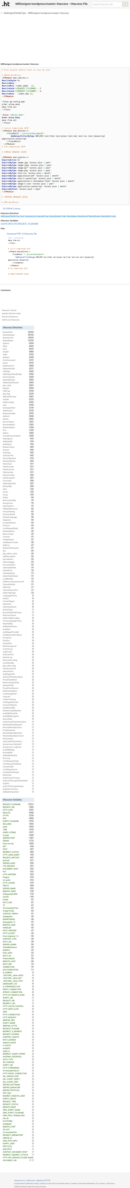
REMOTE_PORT (18, 1126)
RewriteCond (83, 216)
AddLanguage (18, 562)
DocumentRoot (18, 564)
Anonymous (18, 503)
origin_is (18, 1051)
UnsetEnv (18, 629)
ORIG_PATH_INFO (18, 1140)
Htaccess (30, 1180)
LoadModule (18, 578)
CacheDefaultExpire (18, 772)
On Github (7, 208)
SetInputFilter (18, 685)
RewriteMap (18, 623)
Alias (18, 489)
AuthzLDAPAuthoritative (18, 677)
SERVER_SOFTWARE (18, 1084)
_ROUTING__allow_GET (18, 978)
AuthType (18, 452)
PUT (18, 871)
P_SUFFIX (18, 1045)
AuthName (18, 444)
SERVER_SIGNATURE (18, 1087)
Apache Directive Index (11, 313)
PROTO (18, 885)
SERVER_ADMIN (18, 944)
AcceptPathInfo (18, 522)
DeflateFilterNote (18, 626)
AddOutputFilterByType (15, 13)
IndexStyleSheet (18, 567)
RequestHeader (18, 413)
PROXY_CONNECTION (18, 989)
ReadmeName (18, 531)
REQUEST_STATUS (18, 1104)
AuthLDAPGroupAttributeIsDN (18, 780)
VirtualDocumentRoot (18, 436)
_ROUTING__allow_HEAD (18, 975)
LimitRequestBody (18, 528)
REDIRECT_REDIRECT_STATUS (18, 1154)
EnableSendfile (18, 707)
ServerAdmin (18, 671)
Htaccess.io (19, 1180)
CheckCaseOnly (18, 668)
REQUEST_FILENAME (28, 224)
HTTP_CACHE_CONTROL (18, 1006)
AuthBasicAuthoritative (18, 635)
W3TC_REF (18, 964)
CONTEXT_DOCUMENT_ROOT (18, 1152)
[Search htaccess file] (107, 4)
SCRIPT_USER (18, 1143)
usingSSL (18, 1048)
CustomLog (18, 649)
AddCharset (18, 410)
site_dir (18, 1118)
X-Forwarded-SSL (18, 1132)
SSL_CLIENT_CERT (18, 1082)
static (18, 826)
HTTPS (18, 815)
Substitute (18, 604)
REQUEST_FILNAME (18, 1028)
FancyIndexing (18, 511)
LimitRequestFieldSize (18, 764)
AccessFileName (18, 705)
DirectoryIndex (18, 377)
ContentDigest (18, 601)
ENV (18, 818)
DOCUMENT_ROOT (18, 868)
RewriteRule (106, 216)
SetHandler (18, 486)
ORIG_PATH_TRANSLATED (18, 1115)
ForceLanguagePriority (18, 621)
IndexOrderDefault (18, 576)
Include (18, 399)
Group (18, 494)
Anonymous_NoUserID (18, 744)
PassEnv (18, 640)
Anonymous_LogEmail (18, 747)
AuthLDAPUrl (18, 654)
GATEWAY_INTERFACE (18, 1056)
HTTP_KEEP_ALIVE (18, 1009)
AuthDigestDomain (18, 702)
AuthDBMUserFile (18, 713)
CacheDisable (18, 663)
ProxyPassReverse (18, 688)
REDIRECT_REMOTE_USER (18, 1096)
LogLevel (18, 696)
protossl (18, 860)
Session (18, 450)
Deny (22, 216)
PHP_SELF (18, 1093)
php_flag (18, 393)
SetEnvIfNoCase (18, 396)
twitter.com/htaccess (11, 320)
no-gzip (18, 835)
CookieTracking (18, 699)
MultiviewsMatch (18, 691)
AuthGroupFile (18, 478)
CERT (18, 1011)
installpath (18, 1124)
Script (113, 216)
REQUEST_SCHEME (18, 1034)
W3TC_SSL (18, 941)
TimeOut (18, 536)
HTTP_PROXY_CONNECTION (18, 1073)
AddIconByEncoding (18, 618)
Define (18, 497)
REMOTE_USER (18, 925)
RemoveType (18, 534)
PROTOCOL (18, 1146)
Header (18, 351)
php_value (18, 385)
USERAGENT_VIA (18, 983)
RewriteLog (18, 657)
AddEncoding (18, 402)
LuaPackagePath (18, 693)
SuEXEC (18, 783)
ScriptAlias (18, 643)
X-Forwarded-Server (18, 1070)
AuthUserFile (18, 455)
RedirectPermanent (18, 548)
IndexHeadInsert (18, 607)
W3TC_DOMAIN (18, 1039)
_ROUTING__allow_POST (18, 981)
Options (18, 343)
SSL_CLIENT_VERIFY (18, 1079)
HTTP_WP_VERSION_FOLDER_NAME (18, 1158)
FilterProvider (18, 466)
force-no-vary (18, 843)
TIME (18, 829)
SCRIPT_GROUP (18, 1098)
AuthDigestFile (18, 674)
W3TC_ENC (18, 902)
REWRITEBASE (18, 919)
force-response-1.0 (18, 936)
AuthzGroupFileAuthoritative (18, 721)
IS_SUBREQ (18, 972)
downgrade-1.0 (18, 922)
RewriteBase (72, 216)
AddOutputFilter (18, 483)
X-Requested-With (18, 894)
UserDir (18, 598)
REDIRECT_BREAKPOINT (18, 1135)
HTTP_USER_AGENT (18, 854)
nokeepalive (18, 916)
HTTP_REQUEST (18, 1017)
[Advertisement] (65, 37)
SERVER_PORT (18, 838)
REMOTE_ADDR (18, 891)
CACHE (4, 224)
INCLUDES (18, 824)
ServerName (18, 559)
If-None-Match (18, 958)
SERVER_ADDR (18, 863)
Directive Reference (10, 317)
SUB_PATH (18, 1149)
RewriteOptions (18, 461)
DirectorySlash (18, 514)
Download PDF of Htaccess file (22, 234)
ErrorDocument (18, 360)
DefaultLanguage (18, 517)
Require (18, 388)
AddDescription (18, 556)
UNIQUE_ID (18, 1138)
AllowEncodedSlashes (18, 710)
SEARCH (18, 950)
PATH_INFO (18, 953)
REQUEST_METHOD (18, 857)
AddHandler (18, 441)
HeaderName (18, 539)
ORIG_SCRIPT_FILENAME (18, 1112)
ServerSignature (18, 458)
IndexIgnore (18, 438)
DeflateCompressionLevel (18, 581)
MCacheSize (18, 738)
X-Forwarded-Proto (18, 908)
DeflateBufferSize (18, 755)
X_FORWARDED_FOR (18, 986)
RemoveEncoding (18, 660)
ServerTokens (18, 422)
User (18, 405)
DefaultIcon (18, 570)
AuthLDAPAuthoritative (18, 741)
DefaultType (18, 609)
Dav (18, 550)
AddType (18, 371)
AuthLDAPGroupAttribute (18, 786)
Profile (18, 899)
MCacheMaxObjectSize (18, 733)
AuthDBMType (18, 749)
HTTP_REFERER (18, 874)
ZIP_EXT (18, 1129)
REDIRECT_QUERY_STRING (18, 1054)
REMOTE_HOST (18, 961)
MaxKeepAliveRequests (18, 724)
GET (18, 846)
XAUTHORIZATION (18, 969)
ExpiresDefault (55, 216)
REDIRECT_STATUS (18, 852)
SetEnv (18, 433)
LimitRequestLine (18, 769)
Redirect (18, 357)
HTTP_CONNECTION (18, 1014)
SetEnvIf (18, 416)
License (16, 208)
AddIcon (18, 545)
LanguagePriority (18, 595)
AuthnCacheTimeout (18, 778)
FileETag (18, 391)
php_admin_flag (18, 665)
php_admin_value (18, 553)
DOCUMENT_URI (17, 1160)
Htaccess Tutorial (9, 310)
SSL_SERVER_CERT (18, 1076)
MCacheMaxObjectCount (18, 735)
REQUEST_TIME (18, 1101)
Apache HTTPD (43, 1180)
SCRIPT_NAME (18, 1023)
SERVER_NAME (18, 888)
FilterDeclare (18, 472)
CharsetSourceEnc (18, 590)
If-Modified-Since (18, 947)
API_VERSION (18, 1062)
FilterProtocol (18, 469)
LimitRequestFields (18, 761)
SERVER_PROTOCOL (18, 1090)
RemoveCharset (18, 615)
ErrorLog (18, 758)
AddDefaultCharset (18, 382)
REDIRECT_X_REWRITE (18, 1031)
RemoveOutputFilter (18, 682)
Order (64, 216)
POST (18, 849)
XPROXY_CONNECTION (18, 992)
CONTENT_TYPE (18, 939)
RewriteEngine (94, 216)
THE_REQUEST (18, 866)
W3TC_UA (18, 955)
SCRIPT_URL (18, 997)
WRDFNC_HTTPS (18, 1025)
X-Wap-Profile (18, 911)
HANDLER (18, 927)
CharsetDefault (18, 584)
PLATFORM (18, 1121)
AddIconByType (18, 593)
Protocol (18, 525)
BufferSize (18, 775)
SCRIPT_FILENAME (18, 821)
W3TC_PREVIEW (18, 930)
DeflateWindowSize (18, 792)
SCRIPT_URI (18, 1065)
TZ (18, 905)
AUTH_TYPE (18, 1059)
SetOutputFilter (18, 407)
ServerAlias (18, 719)
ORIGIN (18, 840)
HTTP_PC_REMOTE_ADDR (18, 995)
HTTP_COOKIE (18, 882)
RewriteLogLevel (18, 646)
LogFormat (18, 651)
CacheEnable (18, 766)
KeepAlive (18, 520)
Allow (18, 346)
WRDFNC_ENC (18, 1020)
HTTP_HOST (18, 810)
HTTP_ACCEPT (18, 933)
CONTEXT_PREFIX (18, 913)
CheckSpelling (18, 573)
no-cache (18, 880)
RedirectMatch (18, 427)
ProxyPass (18, 637)
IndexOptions (18, 506)
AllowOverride (18, 475)
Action (18, 492)
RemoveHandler (18, 500)
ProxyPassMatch (18, 679)
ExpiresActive (30, 216)
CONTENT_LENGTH (18, 1037)
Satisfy (18, 419)
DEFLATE (12, 224)
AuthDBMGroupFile (18, 716)
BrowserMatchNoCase (18, 612)
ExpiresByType (43, 216)
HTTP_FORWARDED (18, 1068)
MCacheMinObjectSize (18, 727)
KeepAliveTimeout (18, 789)
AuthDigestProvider (18, 632)
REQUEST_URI (18, 807)
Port (18, 430)
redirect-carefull (18, 1042)
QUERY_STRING (18, 832)
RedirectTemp (18, 447)
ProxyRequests (18, 730)
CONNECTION (18, 967)
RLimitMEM (18, 752)
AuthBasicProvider (18, 542)
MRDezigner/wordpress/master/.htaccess (48, 13)
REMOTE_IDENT (18, 1107)
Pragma (18, 877)
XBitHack (18, 587)
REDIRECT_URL (18, 1003)
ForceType (18, 480)
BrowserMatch (18, 424)
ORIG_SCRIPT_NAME (18, 1110)
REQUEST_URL (18, 1000)
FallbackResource (18, 508)
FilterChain (18, 464)
